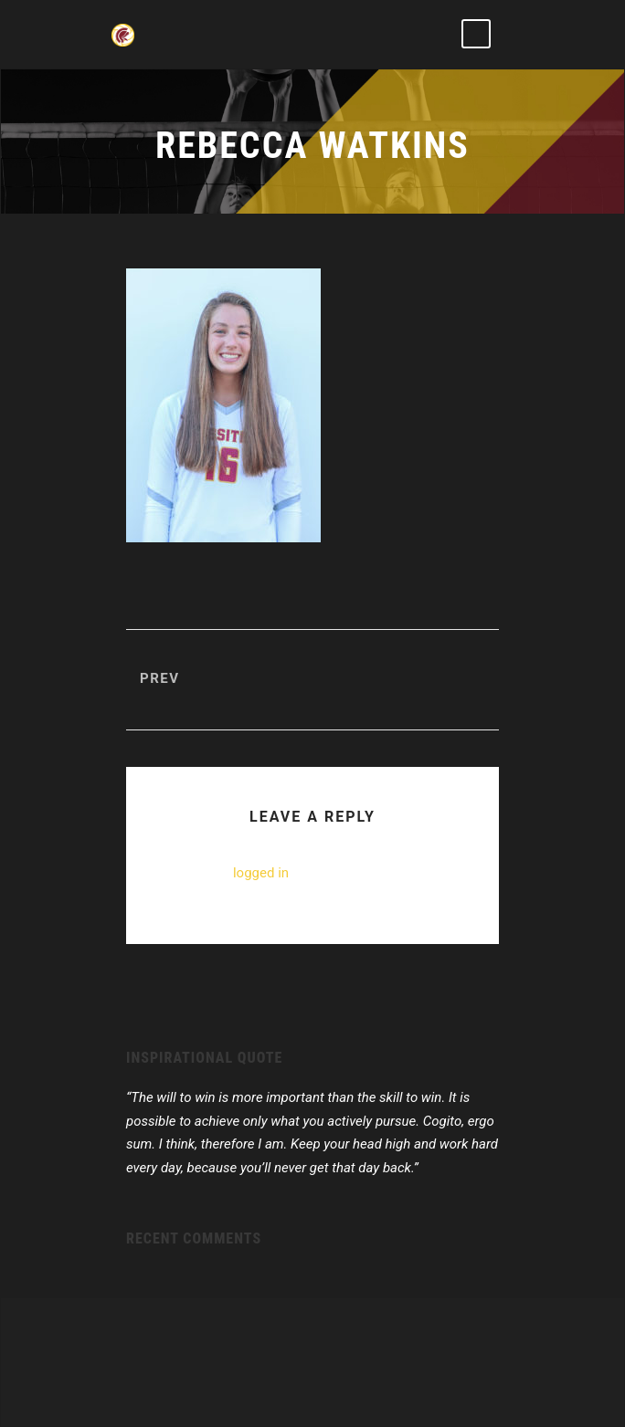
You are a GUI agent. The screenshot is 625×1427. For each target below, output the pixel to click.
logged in (261, 873)
